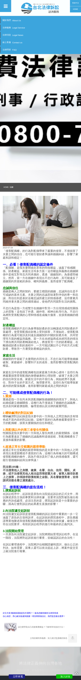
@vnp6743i (44, 667)
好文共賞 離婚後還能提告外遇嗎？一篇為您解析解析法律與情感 (30, 584)
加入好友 (65, 676)
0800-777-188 (43, 661)
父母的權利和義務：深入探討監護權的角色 (53, 609)
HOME (6, 158)
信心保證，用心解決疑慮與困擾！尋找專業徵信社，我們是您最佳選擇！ (34, 587)
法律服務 (14, 27)
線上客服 (12, 42)
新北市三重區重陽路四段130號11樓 (43, 657)
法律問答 (10, 49)
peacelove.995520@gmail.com (44, 664)
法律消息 (13, 35)
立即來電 (18, 676)
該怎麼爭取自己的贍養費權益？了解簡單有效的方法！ (34, 598)
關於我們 (12, 20)
